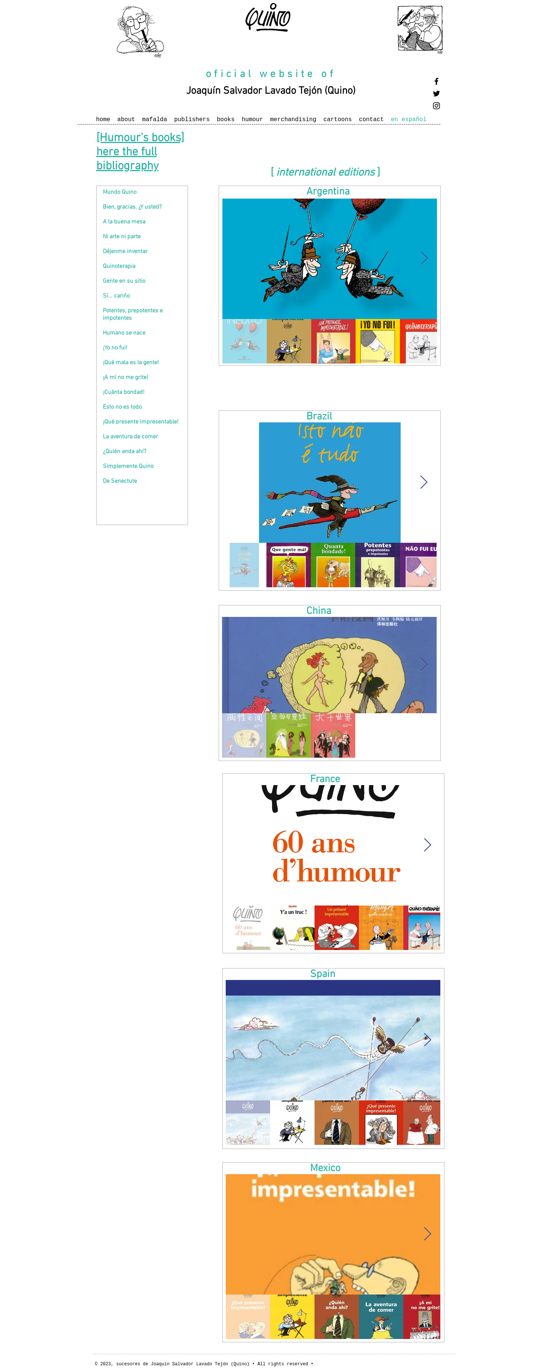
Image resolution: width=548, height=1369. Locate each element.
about (126, 119)
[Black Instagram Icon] (436, 105)
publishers (192, 119)
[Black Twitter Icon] (436, 93)
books (226, 119)
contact (371, 119)
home (103, 119)
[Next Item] (424, 259)
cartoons (337, 119)
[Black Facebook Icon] (436, 81)
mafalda (154, 119)
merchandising (293, 119)
